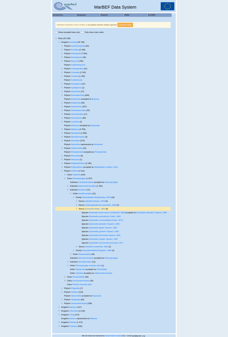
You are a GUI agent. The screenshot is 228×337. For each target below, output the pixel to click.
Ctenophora (76, 84)
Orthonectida (76, 148)
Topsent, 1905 (151, 212)
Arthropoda (76, 53)
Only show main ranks (93, 32)
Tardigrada (75, 299)
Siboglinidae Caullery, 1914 (106, 167)
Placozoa (75, 159)
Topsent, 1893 (104, 235)
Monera (72, 318)
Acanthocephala (78, 46)
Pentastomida (77, 152)
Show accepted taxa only (67, 32)
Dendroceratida (85, 193)
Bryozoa (74, 61)
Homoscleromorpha (80, 281)
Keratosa (82, 190)
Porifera (74, 171)
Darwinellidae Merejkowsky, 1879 (96, 197)
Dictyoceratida (84, 254)
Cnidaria (74, 76)
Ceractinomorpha (85, 182)
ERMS (126, 15)
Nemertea (75, 140)
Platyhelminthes (78, 163)
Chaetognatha (77, 68)
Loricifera (75, 122)
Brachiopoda (76, 57)
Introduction (58, 15)
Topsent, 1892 (103, 239)
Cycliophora (76, 88)
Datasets (104, 15)
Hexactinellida (78, 277)
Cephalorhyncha (78, 65)
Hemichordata (77, 114)
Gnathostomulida (78, 110)
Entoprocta (75, 103)
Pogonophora (77, 167)
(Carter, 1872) (106, 220)
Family (79, 197)
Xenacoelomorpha (79, 303)
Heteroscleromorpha (87, 186)
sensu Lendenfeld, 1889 (107, 212)
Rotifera (74, 292)
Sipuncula (97, 296)
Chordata (75, 72)
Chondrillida (102, 269)
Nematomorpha (77, 137)
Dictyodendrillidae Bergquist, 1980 (96, 250)
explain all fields (125, 25)
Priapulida (75, 288)
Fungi (71, 315)
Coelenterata (76, 80)
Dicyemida (75, 91)
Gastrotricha (76, 106)
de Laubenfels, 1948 (100, 205)
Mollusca (75, 129)
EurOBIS (151, 15)
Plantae (72, 322)
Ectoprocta (75, 99)
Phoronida (75, 156)
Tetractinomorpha (85, 258)
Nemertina (75, 144)
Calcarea (76, 175)
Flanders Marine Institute (113, 336)
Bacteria (72, 307)
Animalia (73, 42)
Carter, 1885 (105, 216)
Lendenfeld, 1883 (96, 247)
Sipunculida (76, 296)
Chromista (73, 311)
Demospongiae (79, 178)
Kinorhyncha (76, 118)
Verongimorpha (84, 262)
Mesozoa (75, 125)
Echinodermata (77, 95)
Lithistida (79, 273)
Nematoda (75, 133)
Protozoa (73, 326)
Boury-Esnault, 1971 (106, 243)
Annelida (75, 50)
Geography (81, 15)
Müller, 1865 (95, 209)
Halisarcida (80, 269)
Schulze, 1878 (95, 201)
